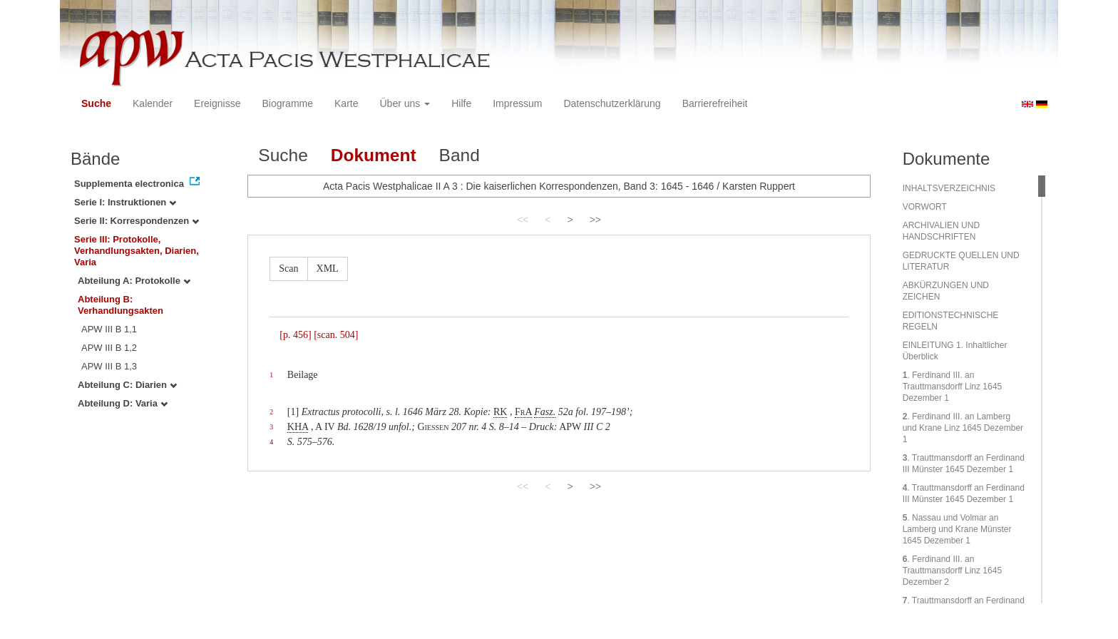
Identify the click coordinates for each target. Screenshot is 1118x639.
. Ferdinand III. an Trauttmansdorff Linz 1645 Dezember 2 (952, 570)
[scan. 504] (336, 334)
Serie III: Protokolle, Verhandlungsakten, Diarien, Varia (136, 250)
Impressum (517, 103)
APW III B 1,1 (109, 329)
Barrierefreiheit (715, 103)
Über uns (405, 103)
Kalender (153, 103)
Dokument (373, 155)
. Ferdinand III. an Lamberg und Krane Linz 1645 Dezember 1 (963, 427)
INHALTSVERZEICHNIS (949, 188)
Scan (288, 268)
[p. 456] (295, 334)
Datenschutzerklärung (611, 103)
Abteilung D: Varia (123, 403)
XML (328, 268)
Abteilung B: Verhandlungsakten (120, 305)
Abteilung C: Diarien (127, 384)
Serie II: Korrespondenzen (136, 220)
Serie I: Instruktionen (125, 202)
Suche (96, 103)
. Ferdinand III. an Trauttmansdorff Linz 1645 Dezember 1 (952, 386)
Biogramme (287, 103)
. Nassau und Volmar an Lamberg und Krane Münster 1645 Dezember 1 (957, 529)
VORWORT (925, 207)
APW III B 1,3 (109, 366)
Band (459, 155)
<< (522, 219)
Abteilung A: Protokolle (134, 280)
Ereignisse (217, 103)
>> (595, 219)
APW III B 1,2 (109, 347)
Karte (346, 103)
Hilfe (461, 103)
